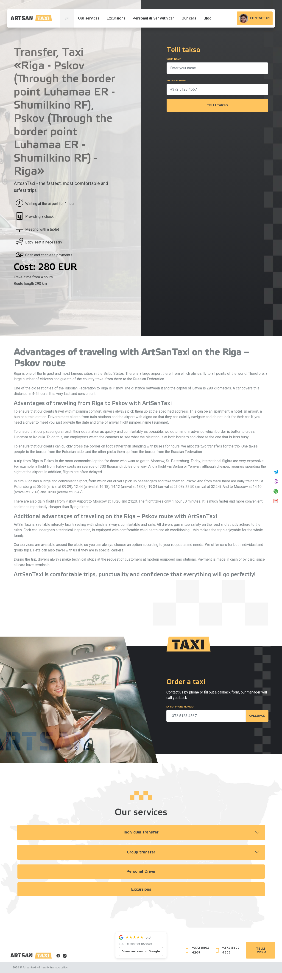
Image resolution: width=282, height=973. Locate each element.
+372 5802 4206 (228, 950)
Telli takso (217, 105)
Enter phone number (180, 706)
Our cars (188, 18)
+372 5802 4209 (197, 950)
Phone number (176, 80)
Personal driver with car (153, 18)
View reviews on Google (141, 951)
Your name (174, 59)
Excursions (116, 18)
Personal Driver (141, 872)
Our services (88, 18)
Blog (207, 18)
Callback (257, 716)
